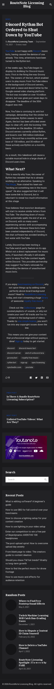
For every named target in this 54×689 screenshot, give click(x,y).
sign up (24, 362)
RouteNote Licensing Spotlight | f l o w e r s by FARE (32, 662)
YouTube (10, 51)
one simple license (27, 321)
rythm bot (11, 362)
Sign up (19, 341)
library (45, 297)
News (8, 19)
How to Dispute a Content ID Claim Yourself (33, 632)
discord (11, 348)
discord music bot (27, 348)
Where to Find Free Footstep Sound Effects (32, 602)
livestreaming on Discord (30, 284)
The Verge (11, 184)
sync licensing (38, 362)
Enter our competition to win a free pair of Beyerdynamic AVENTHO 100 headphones (26, 535)
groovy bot (12, 358)
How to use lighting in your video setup (25, 526)
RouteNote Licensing (35, 294)
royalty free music (33, 301)
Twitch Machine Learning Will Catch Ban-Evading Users (33, 618)
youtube (29, 367)
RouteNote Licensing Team (20, 42)
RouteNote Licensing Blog (27, 4)
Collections (30, 307)
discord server (14, 353)
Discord (37, 51)
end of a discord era (34, 353)
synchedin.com (14, 367)
